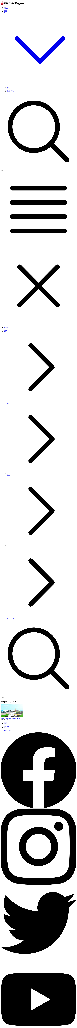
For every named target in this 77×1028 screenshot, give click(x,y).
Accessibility (7, 726)
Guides (5, 10)
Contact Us (6, 724)
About (8, 88)
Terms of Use (7, 727)
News (5, 7)
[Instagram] (38, 884)
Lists (8, 87)
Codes (5, 11)
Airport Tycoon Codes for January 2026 (10, 718)
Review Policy (10, 91)
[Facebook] (38, 807)
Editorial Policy (7, 730)
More (5, 331)
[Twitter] (38, 960)
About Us (6, 723)
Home (5, 722)
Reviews (6, 8)
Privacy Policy (10, 90)
